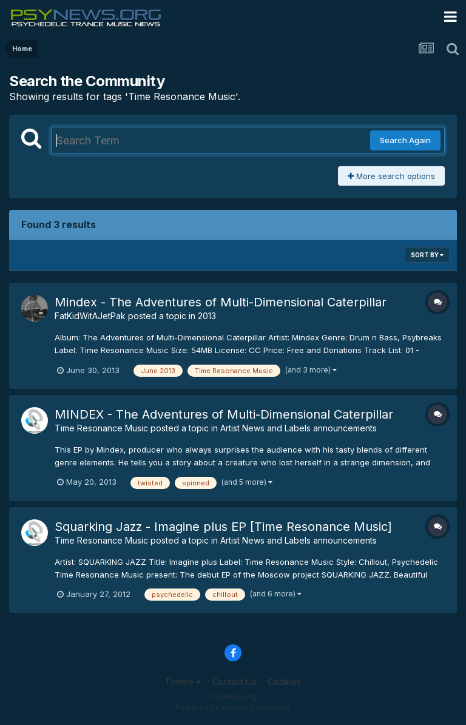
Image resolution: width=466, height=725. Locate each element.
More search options (391, 176)
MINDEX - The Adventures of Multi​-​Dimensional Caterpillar (224, 414)
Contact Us (234, 681)
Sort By (427, 254)
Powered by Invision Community (233, 707)
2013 (207, 316)
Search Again (405, 140)
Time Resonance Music (101, 428)
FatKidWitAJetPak (90, 316)
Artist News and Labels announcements (298, 428)
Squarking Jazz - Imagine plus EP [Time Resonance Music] (223, 526)
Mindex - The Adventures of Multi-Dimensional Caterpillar (221, 302)
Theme (183, 681)
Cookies (284, 681)
